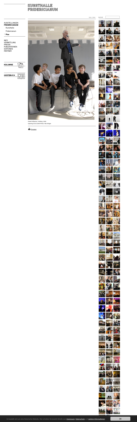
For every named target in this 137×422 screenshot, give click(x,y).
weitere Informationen (96, 419)
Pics (7, 34)
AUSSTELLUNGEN (11, 23)
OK (120, 418)
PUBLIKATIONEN (10, 47)
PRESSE (7, 45)
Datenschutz (80, 419)
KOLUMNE (8, 65)
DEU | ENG (92, 17)
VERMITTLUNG (10, 43)
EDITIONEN (8, 49)
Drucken (33, 129)
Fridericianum (11, 31)
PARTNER (8, 51)
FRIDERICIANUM (11, 25)
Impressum (71, 419)
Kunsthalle (10, 28)
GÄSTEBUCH (9, 75)
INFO (6, 40)
